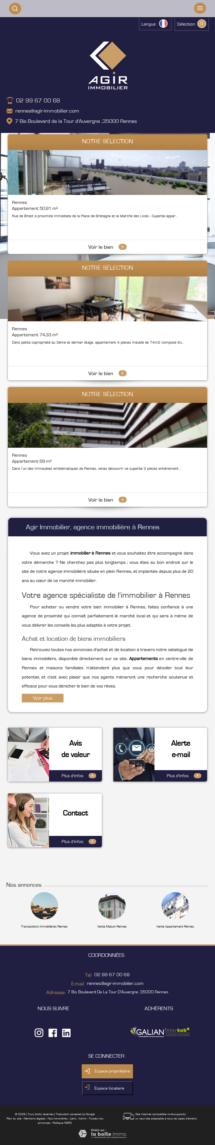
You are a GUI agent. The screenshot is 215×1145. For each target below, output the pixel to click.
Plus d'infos (79, 775)
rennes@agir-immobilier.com (47, 111)
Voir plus (42, 698)
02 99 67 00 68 (38, 101)
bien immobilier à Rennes (119, 607)
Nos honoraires (58, 1118)
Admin (82, 1118)
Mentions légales (35, 1118)
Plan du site (14, 1118)
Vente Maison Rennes (112, 926)
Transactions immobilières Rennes (44, 926)
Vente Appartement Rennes (175, 926)
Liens (73, 1118)
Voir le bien (107, 247)
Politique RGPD (62, 1122)
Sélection (186, 24)
